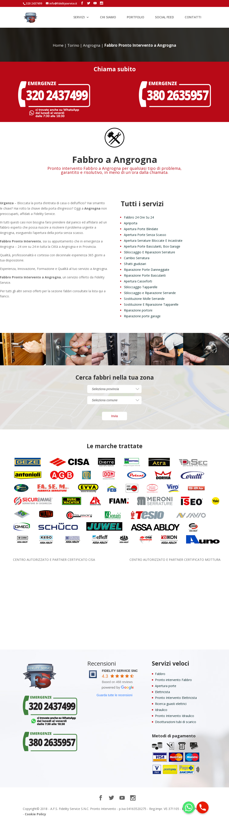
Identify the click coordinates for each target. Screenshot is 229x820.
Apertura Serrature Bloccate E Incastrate (153, 240)
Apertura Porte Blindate (141, 229)
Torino (73, 45)
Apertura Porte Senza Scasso (145, 235)
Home (58, 45)
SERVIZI (79, 17)
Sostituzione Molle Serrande (144, 298)
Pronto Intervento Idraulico (174, 716)
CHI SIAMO (108, 17)
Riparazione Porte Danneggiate (146, 269)
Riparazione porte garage (142, 316)
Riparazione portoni (138, 310)
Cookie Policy (35, 814)
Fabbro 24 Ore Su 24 (139, 217)
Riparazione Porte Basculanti (145, 275)
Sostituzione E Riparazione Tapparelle (151, 304)
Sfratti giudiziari (135, 264)
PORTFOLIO (135, 17)
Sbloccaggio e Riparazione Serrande (150, 293)
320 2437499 (34, 3)
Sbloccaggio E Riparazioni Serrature (149, 252)
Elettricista (162, 692)
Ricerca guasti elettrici (171, 704)
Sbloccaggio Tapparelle (140, 287)
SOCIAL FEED (164, 17)
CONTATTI (193, 17)
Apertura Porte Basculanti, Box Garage (152, 246)
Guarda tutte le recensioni (114, 695)
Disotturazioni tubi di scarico (175, 722)
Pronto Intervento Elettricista (176, 698)
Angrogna (91, 45)
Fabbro (160, 674)
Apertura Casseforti (138, 281)
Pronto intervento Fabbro (173, 680)
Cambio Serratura (136, 258)
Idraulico (161, 710)
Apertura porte (165, 686)
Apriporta (130, 223)
